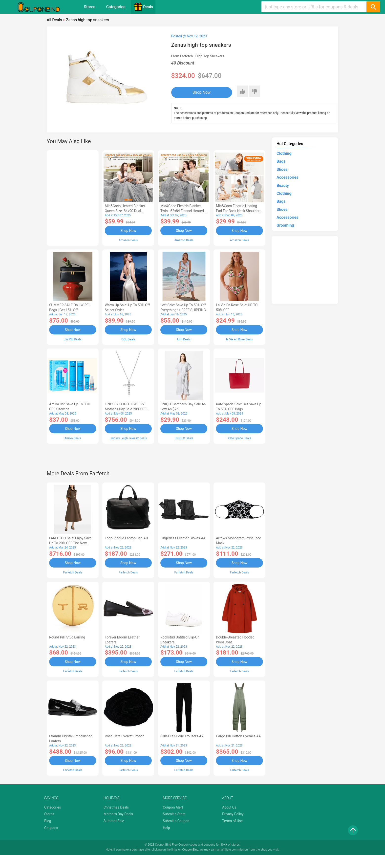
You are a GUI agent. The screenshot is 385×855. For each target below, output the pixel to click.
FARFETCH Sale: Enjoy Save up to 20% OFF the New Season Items (70, 543)
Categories (116, 6)
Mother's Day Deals (118, 814)
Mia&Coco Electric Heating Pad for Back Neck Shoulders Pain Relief (238, 211)
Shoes (282, 169)
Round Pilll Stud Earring (67, 637)
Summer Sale (114, 821)
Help (166, 828)
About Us (229, 807)
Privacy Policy (232, 814)
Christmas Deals (116, 807)
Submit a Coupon (176, 821)
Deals (143, 6)
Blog (47, 821)
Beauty (283, 185)
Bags (281, 161)
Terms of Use (232, 821)
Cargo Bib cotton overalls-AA (238, 736)
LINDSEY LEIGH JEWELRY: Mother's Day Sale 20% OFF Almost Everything (126, 409)
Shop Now (201, 92)
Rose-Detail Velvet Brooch (124, 736)
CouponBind (190, 849)
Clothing (284, 153)
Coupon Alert (173, 807)
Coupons (51, 828)
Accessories (287, 177)
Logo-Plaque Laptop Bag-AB (126, 538)
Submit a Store (174, 814)
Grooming (285, 225)
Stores (89, 6)
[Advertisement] (72, 197)
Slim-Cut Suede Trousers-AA (182, 736)
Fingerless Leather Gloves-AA (182, 538)
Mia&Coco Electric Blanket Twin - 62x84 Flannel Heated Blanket (182, 211)
